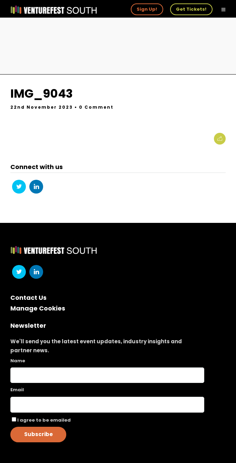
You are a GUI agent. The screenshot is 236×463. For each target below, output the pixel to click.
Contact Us (28, 297)
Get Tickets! (191, 9)
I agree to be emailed (44, 420)
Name (17, 360)
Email (17, 389)
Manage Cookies (37, 308)
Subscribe (38, 434)
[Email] (107, 405)
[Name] (107, 375)
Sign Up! (147, 9)
